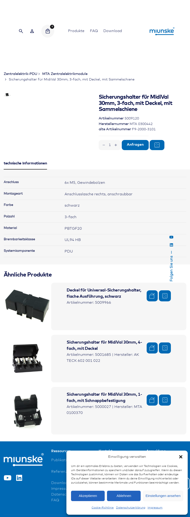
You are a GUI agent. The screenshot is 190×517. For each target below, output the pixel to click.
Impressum (155, 507)
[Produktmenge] (110, 145)
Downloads (61, 506)
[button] (180, 457)
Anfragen (135, 144)
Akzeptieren (88, 496)
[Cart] (47, 31)
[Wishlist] (32, 31)
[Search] (21, 31)
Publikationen (63, 483)
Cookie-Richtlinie (103, 507)
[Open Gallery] (63, 113)
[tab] (25, 192)
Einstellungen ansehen (163, 496)
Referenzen (61, 495)
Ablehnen (123, 496)
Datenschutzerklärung (130, 507)
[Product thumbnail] (27, 330)
